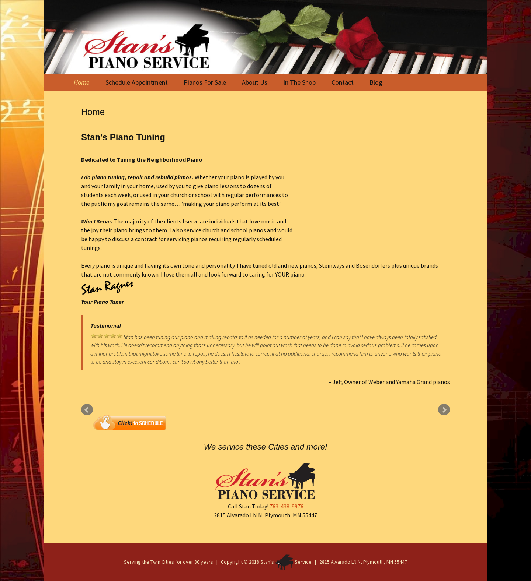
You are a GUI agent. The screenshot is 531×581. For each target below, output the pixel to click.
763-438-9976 (286, 506)
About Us (254, 82)
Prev (87, 410)
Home (82, 82)
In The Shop (299, 82)
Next (444, 410)
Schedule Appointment (136, 82)
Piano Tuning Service (371, 199)
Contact (343, 82)
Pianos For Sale (205, 82)
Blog (375, 82)
